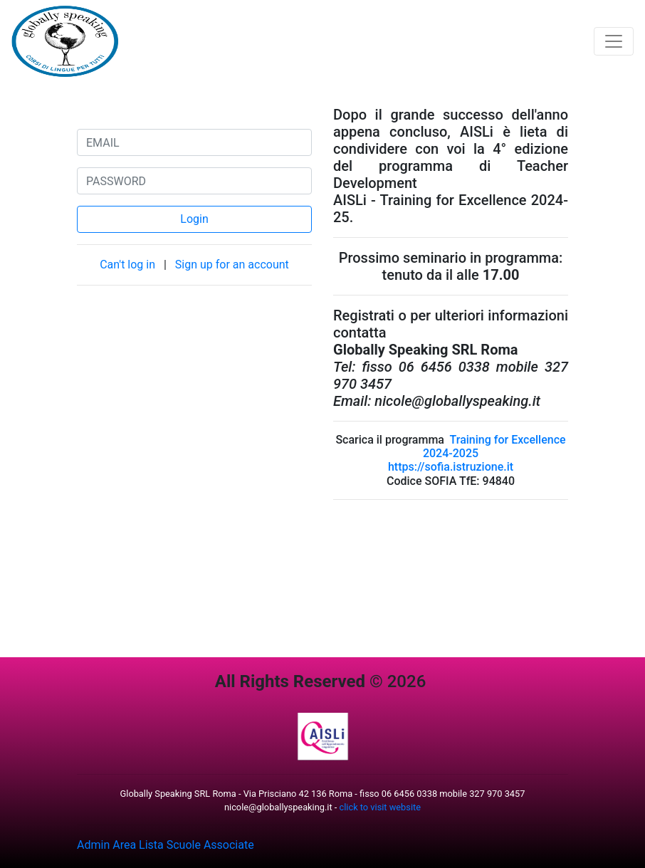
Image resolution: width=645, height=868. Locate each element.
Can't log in (129, 264)
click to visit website (380, 807)
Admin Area (106, 845)
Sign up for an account (232, 264)
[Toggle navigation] (614, 41)
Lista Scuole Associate (196, 845)
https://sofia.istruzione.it (450, 467)
